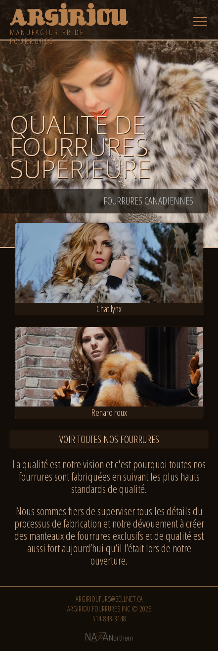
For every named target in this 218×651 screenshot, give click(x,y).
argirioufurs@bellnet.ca (109, 599)
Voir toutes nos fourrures (109, 439)
